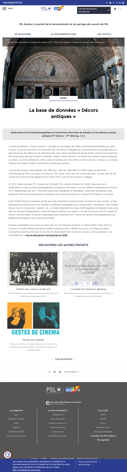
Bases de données (58, 419)
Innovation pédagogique (103, 432)
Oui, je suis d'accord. (88, 462)
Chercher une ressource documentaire (93, 10)
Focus (16, 414)
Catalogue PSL (57, 414)
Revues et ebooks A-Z (57, 423)
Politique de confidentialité (62, 459)
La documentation (63, 34)
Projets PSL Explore (62, 42)
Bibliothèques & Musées (58, 436)
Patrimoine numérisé (16, 432)
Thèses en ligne (58, 432)
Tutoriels (103, 419)
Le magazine (23, 34)
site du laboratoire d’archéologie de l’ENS (46, 235)
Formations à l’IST (103, 427)
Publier (103, 414)
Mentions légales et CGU (87, 459)
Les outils (104, 34)
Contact (34, 459)
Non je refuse (84, 465)
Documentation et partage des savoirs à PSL (33, 42)
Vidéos (16, 423)
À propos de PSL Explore (103, 436)
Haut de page (70, 372)
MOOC (103, 423)
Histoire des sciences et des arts (33, 291)
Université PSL (13, 2)
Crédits (44, 459)
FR (115, 9)
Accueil (10, 42)
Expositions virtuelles (16, 419)
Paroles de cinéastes (33, 342)
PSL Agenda (103, 440)
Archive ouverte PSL (57, 427)
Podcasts (16, 427)
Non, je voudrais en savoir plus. (27, 470)
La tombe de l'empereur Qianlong (88, 291)
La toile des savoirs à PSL (16, 436)
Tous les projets (63, 359)
